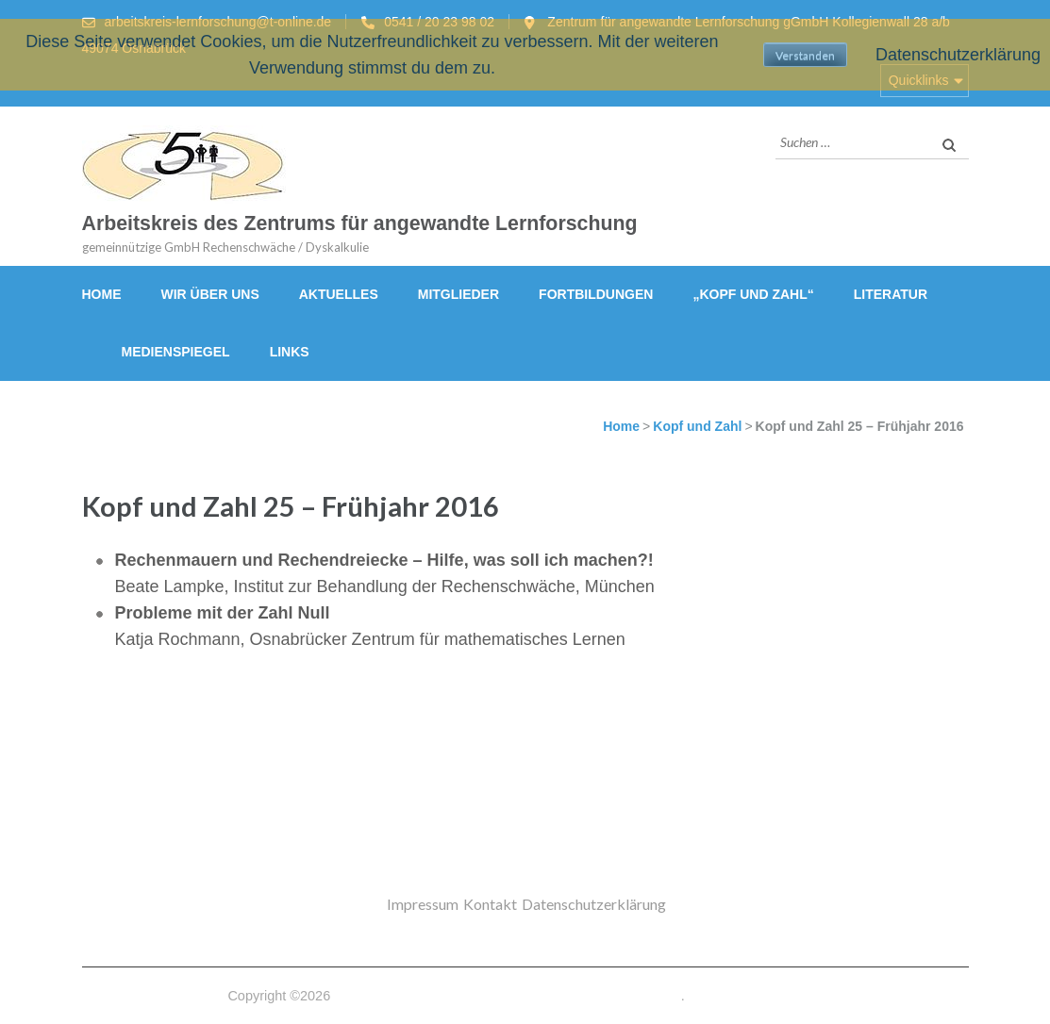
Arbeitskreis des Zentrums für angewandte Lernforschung (360, 223)
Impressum (422, 904)
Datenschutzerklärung (594, 904)
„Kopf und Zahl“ (752, 294)
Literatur (890, 294)
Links (289, 351)
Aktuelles (338, 294)
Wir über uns (210, 294)
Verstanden (805, 55)
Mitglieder (458, 294)
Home (102, 294)
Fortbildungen (596, 294)
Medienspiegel (176, 351)
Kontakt (490, 904)
